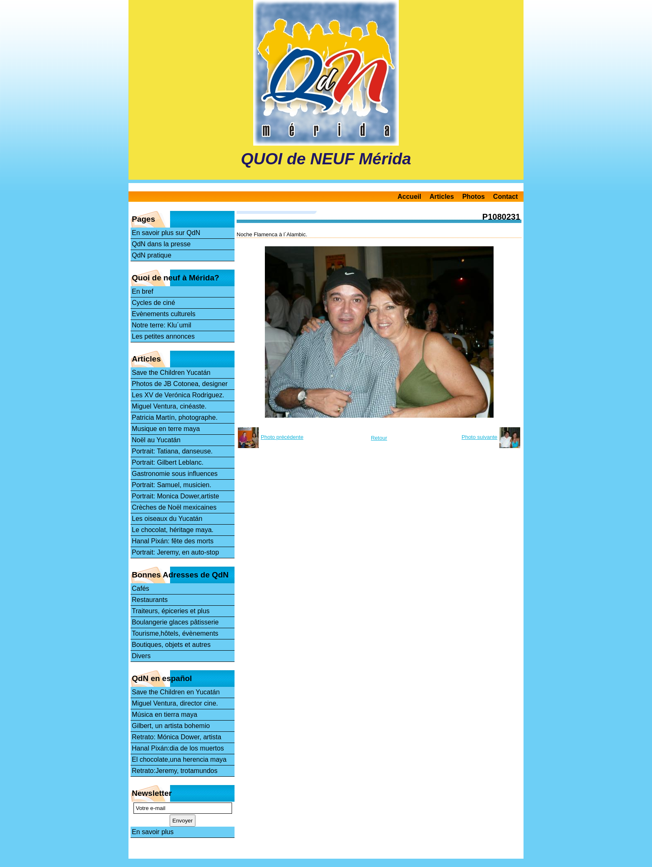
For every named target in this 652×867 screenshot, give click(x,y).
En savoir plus (153, 831)
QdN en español (162, 678)
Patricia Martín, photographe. (174, 417)
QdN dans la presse (161, 244)
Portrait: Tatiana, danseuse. (172, 451)
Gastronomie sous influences (174, 473)
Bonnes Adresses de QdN (180, 574)
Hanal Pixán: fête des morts (173, 541)
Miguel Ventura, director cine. (175, 703)
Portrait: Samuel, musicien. (171, 484)
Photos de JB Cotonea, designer (179, 383)
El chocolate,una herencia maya (179, 759)
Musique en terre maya (166, 428)
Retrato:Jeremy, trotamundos (174, 770)
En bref (142, 291)
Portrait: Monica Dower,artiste (175, 496)
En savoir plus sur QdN (166, 232)
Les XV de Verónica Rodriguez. (178, 395)
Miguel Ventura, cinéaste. (169, 406)
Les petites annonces (163, 336)
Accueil (409, 196)
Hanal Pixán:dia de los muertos (178, 748)
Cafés (140, 588)
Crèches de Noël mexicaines (174, 507)
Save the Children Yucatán (171, 372)
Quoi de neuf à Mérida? (175, 277)
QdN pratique (151, 255)
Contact (505, 196)
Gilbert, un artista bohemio (171, 725)
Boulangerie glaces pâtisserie (175, 622)
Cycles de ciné (153, 302)
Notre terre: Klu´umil (161, 325)
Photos (473, 196)
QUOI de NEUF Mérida (326, 159)
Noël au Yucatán (156, 439)
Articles (442, 196)
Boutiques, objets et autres (171, 644)
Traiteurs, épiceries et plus (171, 610)
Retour (379, 438)
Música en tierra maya (164, 714)
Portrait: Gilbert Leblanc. (168, 462)
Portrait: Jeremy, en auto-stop (175, 552)
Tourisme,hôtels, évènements (175, 633)
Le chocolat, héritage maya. (173, 529)
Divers (141, 655)
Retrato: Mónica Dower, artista (176, 737)
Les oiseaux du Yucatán (167, 518)
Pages (143, 219)
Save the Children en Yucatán (176, 692)
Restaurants (150, 599)
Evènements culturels (163, 313)
